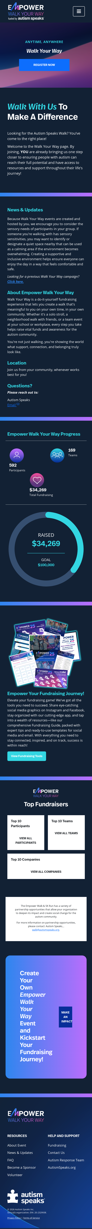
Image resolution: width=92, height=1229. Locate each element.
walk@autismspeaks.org (45, 929)
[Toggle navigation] (79, 11)
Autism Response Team (66, 1160)
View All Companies (46, 871)
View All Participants (25, 840)
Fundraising (57, 1145)
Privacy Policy (14, 1217)
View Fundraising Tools (26, 756)
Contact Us (56, 1152)
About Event (16, 1145)
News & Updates (20, 1152)
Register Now (44, 64)
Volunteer (15, 1175)
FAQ (10, 1160)
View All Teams (66, 833)
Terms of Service (31, 1217)
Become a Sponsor (21, 1167)
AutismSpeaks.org (62, 1167)
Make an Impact (66, 1017)
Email (13, 405)
